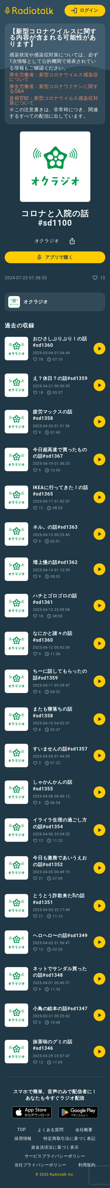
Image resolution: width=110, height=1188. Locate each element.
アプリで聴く (54, 257)
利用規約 (87, 1164)
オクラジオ (47, 241)
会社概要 (84, 1129)
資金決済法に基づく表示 (55, 1147)
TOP (21, 1129)
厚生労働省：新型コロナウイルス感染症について (53, 77)
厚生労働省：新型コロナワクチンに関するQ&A (53, 89)
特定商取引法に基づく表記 (69, 1138)
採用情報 (23, 1138)
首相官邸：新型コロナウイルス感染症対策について (53, 100)
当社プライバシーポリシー (40, 1164)
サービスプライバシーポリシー (55, 1156)
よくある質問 (51, 1129)
